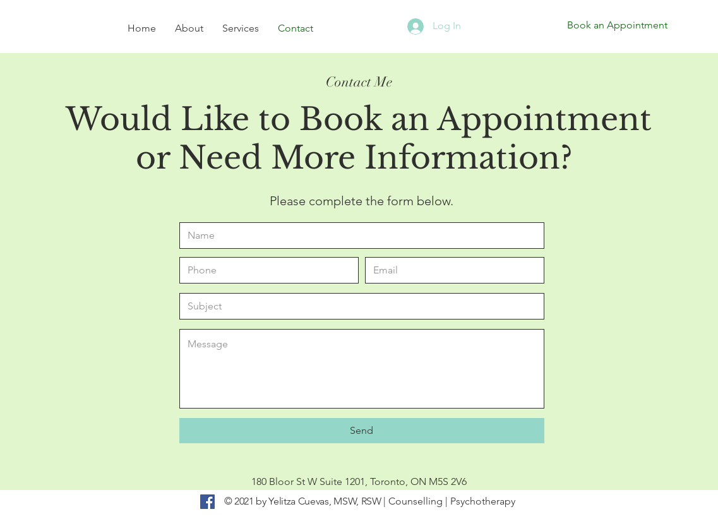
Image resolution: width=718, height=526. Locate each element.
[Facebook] (207, 501)
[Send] (361, 430)
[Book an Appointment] (617, 25)
